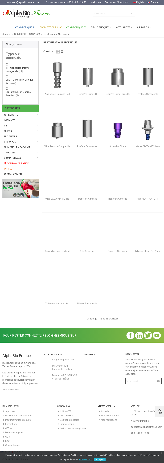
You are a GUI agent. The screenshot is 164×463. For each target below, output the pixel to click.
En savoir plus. (85, 459)
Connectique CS (76, 27)
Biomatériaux (65, 424)
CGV (6, 437)
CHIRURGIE (10, 141)
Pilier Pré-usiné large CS (117, 94)
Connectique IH (25, 27)
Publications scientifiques (17, 415)
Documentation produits (16, 420)
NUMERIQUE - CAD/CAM (17, 147)
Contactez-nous (12, 445)
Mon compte (13, 174)
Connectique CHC (51, 27)
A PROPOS (143, 27)
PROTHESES (10, 136)
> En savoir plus (10, 389)
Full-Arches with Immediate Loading (62, 367)
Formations (9, 424)
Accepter (99, 459)
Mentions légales (12, 432)
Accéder (104, 411)
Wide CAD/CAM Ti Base (148, 146)
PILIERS (8, 131)
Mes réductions (107, 420)
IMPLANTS (9, 120)
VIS (5, 125)
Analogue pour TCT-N (148, 198)
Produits (11, 114)
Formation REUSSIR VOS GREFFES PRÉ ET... (64, 377)
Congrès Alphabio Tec (63, 359)
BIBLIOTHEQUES (100, 27)
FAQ (6, 441)
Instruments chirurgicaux (71, 428)
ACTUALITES (123, 27)
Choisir (48, 51)
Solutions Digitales (68, 420)
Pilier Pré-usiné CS (87, 94)
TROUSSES (10, 152)
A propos (8, 411)
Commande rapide (16, 163)
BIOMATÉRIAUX (12, 157)
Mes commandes (108, 415)
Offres (8, 168)
